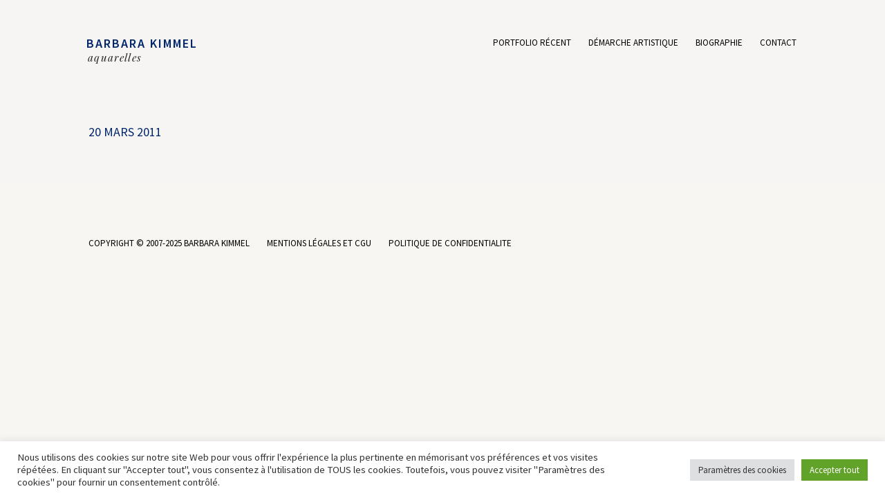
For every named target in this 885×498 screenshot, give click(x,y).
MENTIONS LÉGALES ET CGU (319, 243)
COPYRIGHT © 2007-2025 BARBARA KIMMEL (169, 243)
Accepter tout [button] (834, 470)
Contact (778, 43)
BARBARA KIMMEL (142, 43)
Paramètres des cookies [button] (742, 470)
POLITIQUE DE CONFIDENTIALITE (450, 243)
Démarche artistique (633, 43)
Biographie (719, 43)
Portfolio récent (532, 43)
